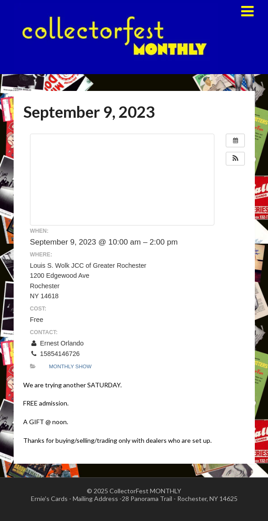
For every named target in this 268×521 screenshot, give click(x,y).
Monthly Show (70, 366)
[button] (235, 158)
